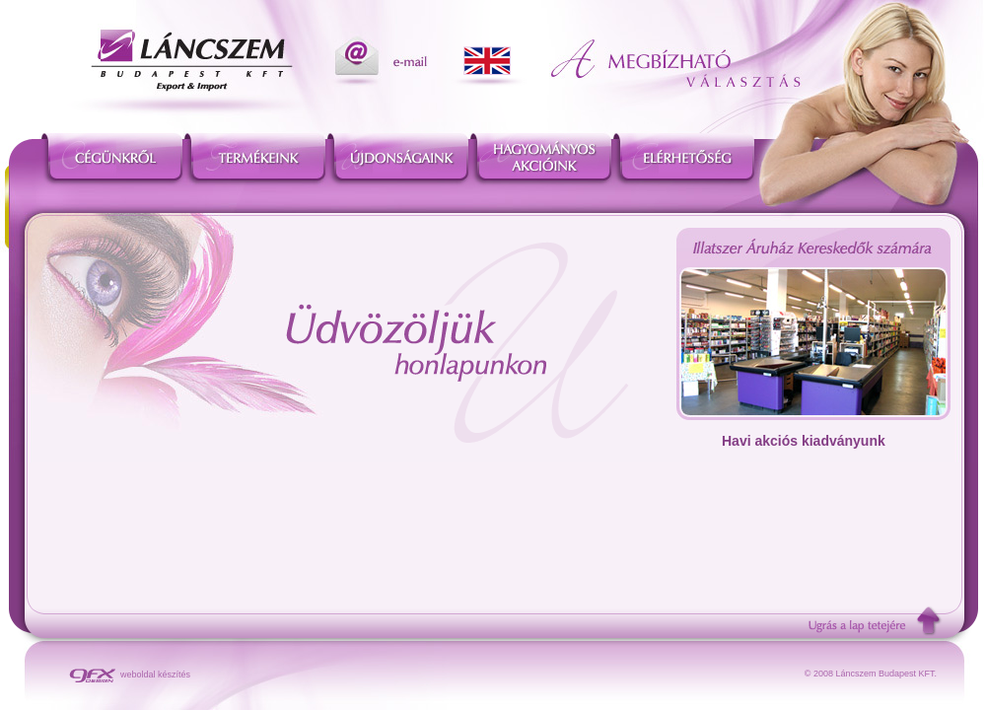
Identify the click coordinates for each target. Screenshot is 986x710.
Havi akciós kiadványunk (803, 441)
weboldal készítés (129, 674)
